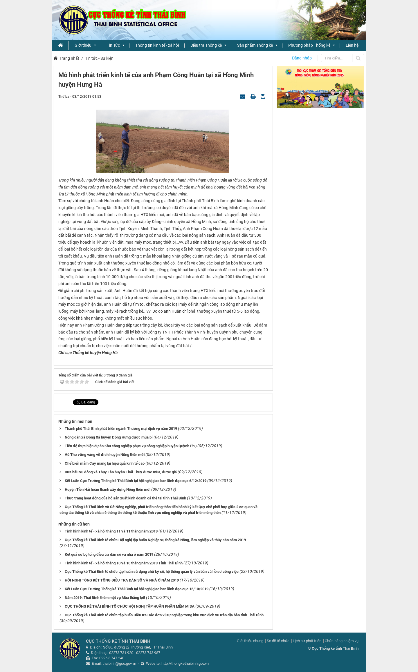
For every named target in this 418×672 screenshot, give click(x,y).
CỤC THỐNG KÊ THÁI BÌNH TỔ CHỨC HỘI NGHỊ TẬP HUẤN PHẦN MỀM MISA (129, 606)
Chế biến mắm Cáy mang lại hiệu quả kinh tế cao (105, 463)
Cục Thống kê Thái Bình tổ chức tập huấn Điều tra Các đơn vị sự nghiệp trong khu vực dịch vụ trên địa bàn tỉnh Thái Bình (164, 615)
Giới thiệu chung (250, 641)
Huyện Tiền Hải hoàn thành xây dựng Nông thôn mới (107, 489)
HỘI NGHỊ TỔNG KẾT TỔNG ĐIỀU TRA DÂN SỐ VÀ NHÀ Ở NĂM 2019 (122, 580)
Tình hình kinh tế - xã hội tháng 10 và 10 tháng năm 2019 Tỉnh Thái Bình (124, 563)
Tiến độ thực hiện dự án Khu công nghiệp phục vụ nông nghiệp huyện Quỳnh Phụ (131, 446)
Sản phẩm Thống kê (255, 45)
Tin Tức (113, 45)
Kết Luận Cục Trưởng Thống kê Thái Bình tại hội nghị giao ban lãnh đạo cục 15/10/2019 (136, 589)
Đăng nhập (302, 58)
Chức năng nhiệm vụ (341, 641)
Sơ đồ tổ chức (278, 641)
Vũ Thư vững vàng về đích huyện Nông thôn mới (105, 454)
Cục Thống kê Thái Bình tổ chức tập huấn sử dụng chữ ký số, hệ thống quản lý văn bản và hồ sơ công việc (152, 571)
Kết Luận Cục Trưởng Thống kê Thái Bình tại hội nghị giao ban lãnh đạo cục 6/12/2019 (135, 481)
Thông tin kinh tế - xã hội (157, 45)
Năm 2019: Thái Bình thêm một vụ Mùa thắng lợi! (105, 597)
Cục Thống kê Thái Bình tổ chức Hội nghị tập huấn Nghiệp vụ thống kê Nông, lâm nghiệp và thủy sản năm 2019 (155, 540)
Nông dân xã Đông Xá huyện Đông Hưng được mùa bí (109, 437)
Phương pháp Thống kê (309, 45)
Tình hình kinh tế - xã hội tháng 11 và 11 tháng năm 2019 (111, 531)
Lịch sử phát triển (307, 641)
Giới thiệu (83, 45)
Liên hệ (352, 45)
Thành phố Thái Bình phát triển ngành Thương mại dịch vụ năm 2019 (121, 428)
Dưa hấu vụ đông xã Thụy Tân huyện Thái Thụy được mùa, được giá (121, 472)
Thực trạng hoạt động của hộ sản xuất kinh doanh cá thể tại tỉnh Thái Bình (125, 498)
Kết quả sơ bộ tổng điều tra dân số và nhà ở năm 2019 (109, 554)
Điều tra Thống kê (206, 45)
